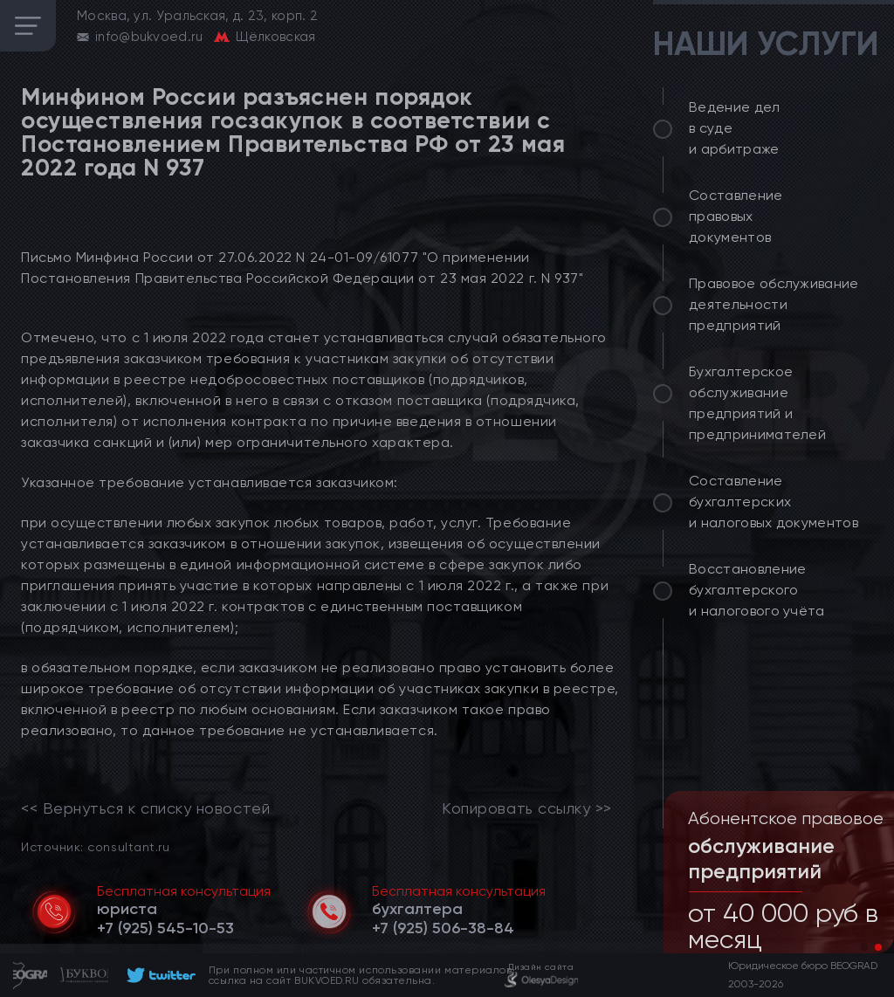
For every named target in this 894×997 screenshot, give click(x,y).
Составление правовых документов (736, 216)
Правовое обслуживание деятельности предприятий (774, 304)
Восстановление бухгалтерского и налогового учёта (757, 589)
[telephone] (165, 928)
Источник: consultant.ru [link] (95, 846)
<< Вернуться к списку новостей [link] (145, 808)
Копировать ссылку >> (527, 808)
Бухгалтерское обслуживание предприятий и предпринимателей (757, 403)
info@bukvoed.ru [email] (149, 37)
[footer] (158, 975)
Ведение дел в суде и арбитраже (735, 128)
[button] (864, 947)
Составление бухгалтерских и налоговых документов (773, 501)
